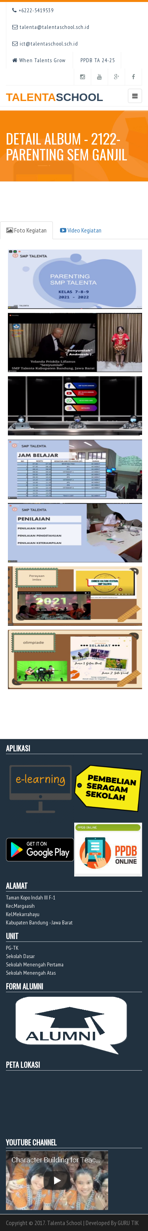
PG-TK (12, 947)
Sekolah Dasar (20, 956)
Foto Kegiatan (26, 230)
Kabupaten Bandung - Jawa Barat (39, 922)
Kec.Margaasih (20, 905)
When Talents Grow (39, 60)
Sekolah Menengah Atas (31, 972)
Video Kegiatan (80, 230)
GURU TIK (128, 1223)
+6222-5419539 (33, 10)
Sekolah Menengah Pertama (35, 964)
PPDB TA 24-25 (97, 60)
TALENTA (54, 94)
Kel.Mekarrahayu (22, 914)
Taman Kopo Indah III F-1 (30, 897)
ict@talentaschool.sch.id (45, 43)
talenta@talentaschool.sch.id (51, 26)
